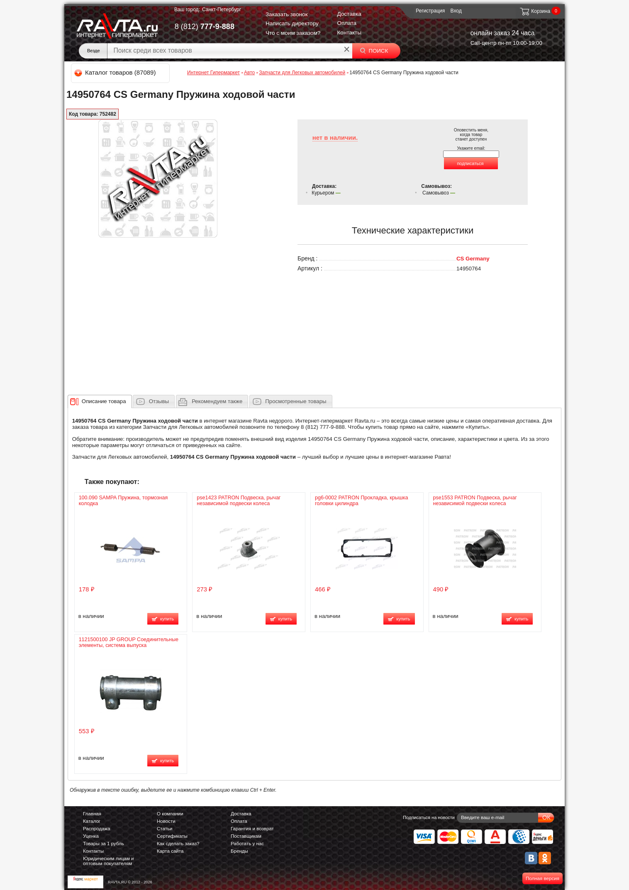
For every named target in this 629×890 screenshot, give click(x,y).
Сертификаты (172, 836)
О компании (170, 813)
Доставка (349, 14)
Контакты (349, 32)
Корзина (534, 11)
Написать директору (292, 23)
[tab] (100, 401)
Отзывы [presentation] (159, 401)
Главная (92, 813)
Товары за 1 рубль (103, 843)
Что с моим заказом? (293, 33)
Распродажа (96, 828)
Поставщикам (246, 836)
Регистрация (430, 11)
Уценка (91, 836)
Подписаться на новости (429, 817)
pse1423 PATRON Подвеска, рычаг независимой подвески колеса (238, 500)
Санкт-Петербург (221, 9)
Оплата (346, 23)
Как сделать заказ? (178, 843)
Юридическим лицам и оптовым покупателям (108, 861)
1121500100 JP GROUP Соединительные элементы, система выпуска (128, 642)
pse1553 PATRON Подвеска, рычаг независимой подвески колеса (475, 500)
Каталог (91, 821)
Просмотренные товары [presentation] (295, 401)
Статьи (164, 828)
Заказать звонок (287, 14)
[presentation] (104, 401)
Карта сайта (170, 851)
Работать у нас (247, 843)
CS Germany (473, 258)
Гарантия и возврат (252, 828)
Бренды (239, 851)
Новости (166, 821)
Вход (456, 11)
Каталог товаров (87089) (116, 72)
